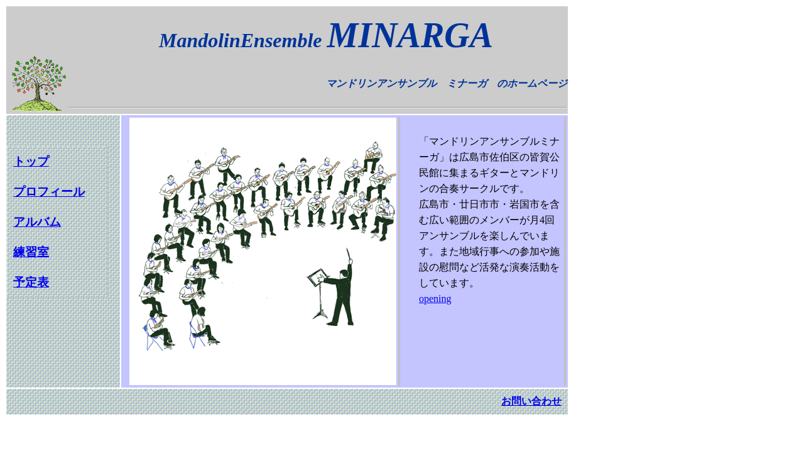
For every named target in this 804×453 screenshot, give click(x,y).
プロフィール (49, 191)
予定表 (31, 282)
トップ (31, 161)
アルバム (37, 221)
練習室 (31, 252)
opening (435, 298)
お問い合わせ (531, 401)
